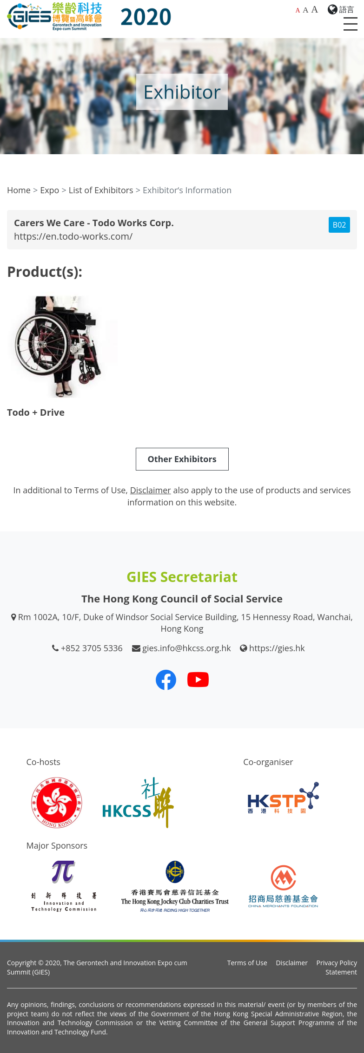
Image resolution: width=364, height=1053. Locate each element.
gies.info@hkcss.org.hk (186, 648)
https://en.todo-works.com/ (73, 236)
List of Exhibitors (101, 190)
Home (19, 190)
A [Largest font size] (314, 9)
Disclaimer (291, 962)
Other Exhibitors (181, 458)
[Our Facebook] (166, 679)
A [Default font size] (297, 10)
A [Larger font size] (306, 9)
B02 (339, 225)
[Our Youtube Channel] (198, 679)
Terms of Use (247, 962)
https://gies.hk (277, 648)
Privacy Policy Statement (337, 967)
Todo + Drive (36, 412)
